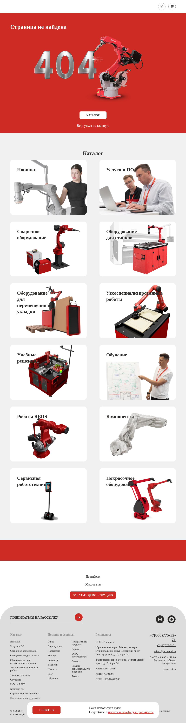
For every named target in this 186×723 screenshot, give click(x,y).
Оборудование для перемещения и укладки (23, 661)
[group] (48, 187)
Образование (93, 584)
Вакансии (53, 664)
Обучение (15, 679)
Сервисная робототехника (24, 693)
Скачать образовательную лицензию (81, 668)
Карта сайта (169, 669)
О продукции (55, 646)
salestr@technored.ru (165, 651)
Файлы (75, 676)
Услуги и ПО (17, 646)
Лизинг (75, 661)
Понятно (46, 710)
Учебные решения (20, 675)
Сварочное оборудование (24, 650)
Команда (52, 655)
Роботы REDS (17, 684)
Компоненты (17, 689)
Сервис (75, 649)
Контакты (53, 660)
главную (103, 126)
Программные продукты (79, 643)
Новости (52, 669)
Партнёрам (93, 576)
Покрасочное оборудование (25, 698)
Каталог (93, 115)
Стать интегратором (79, 655)
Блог (50, 674)
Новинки (15, 641)
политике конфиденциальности (131, 712)
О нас (51, 641)
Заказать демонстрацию (93, 595)
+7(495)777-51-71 (166, 645)
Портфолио (54, 650)
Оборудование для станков (24, 655)
